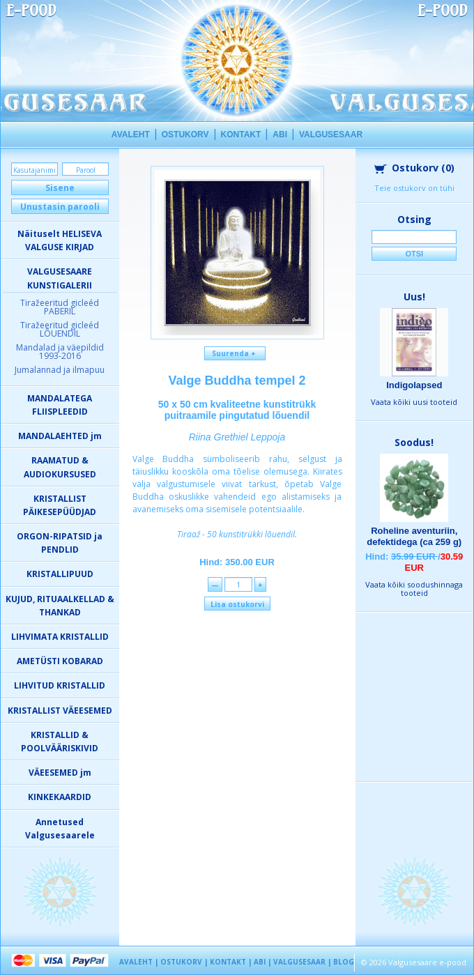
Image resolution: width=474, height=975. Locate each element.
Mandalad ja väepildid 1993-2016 (60, 351)
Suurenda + (235, 353)
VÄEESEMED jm (60, 772)
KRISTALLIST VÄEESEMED (60, 710)
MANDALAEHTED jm (60, 436)
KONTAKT (241, 134)
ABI (280, 134)
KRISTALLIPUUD (59, 574)
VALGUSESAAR (330, 134)
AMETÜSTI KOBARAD (60, 661)
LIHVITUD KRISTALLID (59, 685)
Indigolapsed (414, 385)
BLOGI (344, 962)
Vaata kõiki (414, 402)
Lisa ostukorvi (237, 604)
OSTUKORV (185, 134)
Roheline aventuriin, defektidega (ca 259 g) (414, 536)
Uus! (414, 296)
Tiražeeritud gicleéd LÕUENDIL (59, 329)
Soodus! (414, 442)
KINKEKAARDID (59, 797)
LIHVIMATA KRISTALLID (60, 637)
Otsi (414, 253)
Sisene (60, 188)
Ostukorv (414, 167)
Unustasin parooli (60, 207)
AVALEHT (131, 134)
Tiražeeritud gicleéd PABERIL (59, 307)
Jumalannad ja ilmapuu (60, 370)
